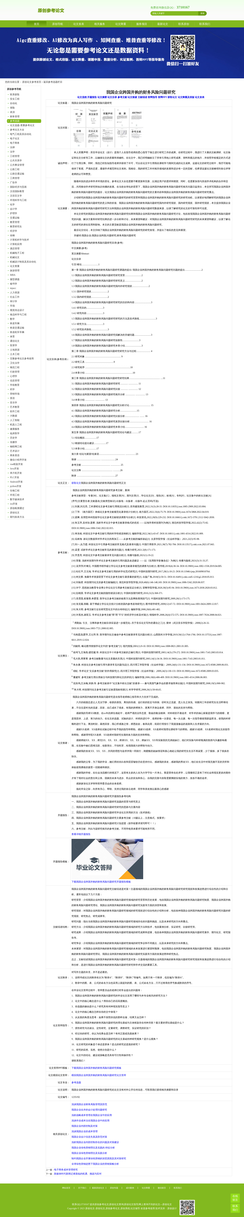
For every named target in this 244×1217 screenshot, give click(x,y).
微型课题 (14, 279)
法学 (12, 151)
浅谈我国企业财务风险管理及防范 (89, 1104)
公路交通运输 (17, 173)
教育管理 (14, 222)
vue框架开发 (16, 464)
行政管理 (14, 372)
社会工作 (14, 297)
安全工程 (14, 99)
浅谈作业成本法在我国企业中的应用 (90, 1120)
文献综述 (142, 97)
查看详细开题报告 (81, 834)
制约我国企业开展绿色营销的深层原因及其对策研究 (99, 1158)
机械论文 (14, 257)
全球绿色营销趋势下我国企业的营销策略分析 (95, 1164)
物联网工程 (16, 446)
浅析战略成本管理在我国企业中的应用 (92, 1115)
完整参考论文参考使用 (22, 358)
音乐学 (13, 402)
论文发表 (78, 24)
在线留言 (235, 1198)
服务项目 (141, 24)
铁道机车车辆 (17, 332)
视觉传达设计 (17, 310)
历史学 (13, 438)
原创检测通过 (17, 508)
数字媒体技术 (17, 499)
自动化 (13, 103)
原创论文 (14, 512)
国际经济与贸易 (18, 187)
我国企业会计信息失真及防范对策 (89, 1137)
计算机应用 (16, 244)
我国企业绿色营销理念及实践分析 (89, 1153)
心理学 (13, 376)
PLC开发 (14, 477)
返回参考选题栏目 (52, 82)
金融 (12, 235)
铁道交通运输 (17, 328)
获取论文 (172, 97)
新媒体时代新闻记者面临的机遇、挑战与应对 (77, 1173)
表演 (12, 112)
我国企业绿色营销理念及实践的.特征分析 (93, 1147)
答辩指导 (152, 97)
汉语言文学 (16, 195)
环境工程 (14, 495)
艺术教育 (14, 407)
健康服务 (14, 429)
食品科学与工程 (18, 314)
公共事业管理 (17, 165)
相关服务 (99, 24)
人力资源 (14, 292)
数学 (12, 319)
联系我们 (204, 24)
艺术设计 (14, 451)
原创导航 (57, 24)
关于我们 (82, 1188)
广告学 (13, 182)
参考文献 (122, 97)
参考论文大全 (17, 129)
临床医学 (14, 433)
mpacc (13, 288)
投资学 (13, 345)
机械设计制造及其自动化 (23, 261)
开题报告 (92, 97)
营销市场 (14, 394)
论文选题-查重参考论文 (22, 125)
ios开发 (13, 504)
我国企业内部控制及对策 (85, 1126)
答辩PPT (162, 97)
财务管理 (14, 116)
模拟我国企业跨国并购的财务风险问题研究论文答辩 (99, 1075)
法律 (12, 147)
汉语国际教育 (17, 191)
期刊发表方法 (17, 517)
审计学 (13, 301)
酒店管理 (14, 248)
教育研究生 (16, 226)
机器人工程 (16, 424)
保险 (12, 107)
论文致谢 (132, 97)
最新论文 (162, 24)
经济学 (13, 231)
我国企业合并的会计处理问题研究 (89, 1110)
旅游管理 (14, 270)
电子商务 (14, 143)
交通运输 (14, 217)
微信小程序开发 (18, 460)
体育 (12, 336)
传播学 (13, 442)
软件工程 (14, 411)
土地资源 (14, 350)
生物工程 (14, 490)
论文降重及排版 (186, 97)
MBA (12, 275)
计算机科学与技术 (19, 239)
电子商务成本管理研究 (66, 1169)
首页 (36, 24)
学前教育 (14, 385)
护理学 (13, 213)
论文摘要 (102, 97)
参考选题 (14, 121)
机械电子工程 (17, 253)
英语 (12, 398)
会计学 (13, 209)
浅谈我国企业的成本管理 (85, 1131)
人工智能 (14, 420)
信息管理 (14, 380)
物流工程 (14, 367)
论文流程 (82, 97)
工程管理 (14, 156)
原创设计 (172, 1208)
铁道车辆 (14, 323)
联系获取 (14, 94)
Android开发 (16, 482)
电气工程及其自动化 (20, 134)
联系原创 (183, 24)
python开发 (15, 486)
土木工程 (14, 354)
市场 (12, 306)
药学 (12, 389)
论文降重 (120, 24)
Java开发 (14, 468)
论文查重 (14, 266)
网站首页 (66, 1188)
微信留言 (162, 1188)
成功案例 (130, 1188)
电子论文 (14, 138)
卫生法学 (14, 363)
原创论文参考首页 (31, 82)
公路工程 (14, 169)
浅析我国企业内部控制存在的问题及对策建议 (95, 1142)
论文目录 (112, 97)
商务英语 (14, 455)
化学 (12, 204)
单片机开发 (16, 473)
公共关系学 (16, 160)
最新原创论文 (98, 1188)
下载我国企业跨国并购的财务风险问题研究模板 (96, 1068)
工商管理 (14, 178)
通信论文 (14, 341)
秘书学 (13, 283)
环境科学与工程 (18, 200)
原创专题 (114, 1188)
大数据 (13, 416)
